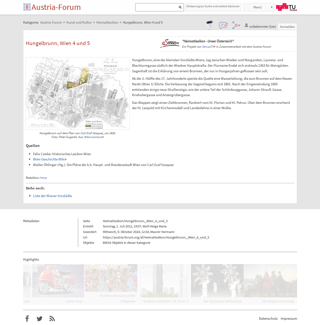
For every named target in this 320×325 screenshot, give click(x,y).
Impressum (289, 318)
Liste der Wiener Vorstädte (52, 195)
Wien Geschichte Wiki (49, 159)
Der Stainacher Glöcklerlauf (223, 301)
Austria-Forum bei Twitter (39, 319)
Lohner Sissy (73, 301)
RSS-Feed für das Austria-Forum (52, 319)
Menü (257, 7)
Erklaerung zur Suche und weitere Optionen (213, 6)
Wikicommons (93, 137)
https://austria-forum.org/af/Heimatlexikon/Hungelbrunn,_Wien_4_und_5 (156, 237)
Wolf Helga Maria (155, 226)
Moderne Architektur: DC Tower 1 (165, 301)
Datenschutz (268, 318)
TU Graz (286, 7)
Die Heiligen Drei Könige (278, 301)
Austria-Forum (56, 7)
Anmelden (287, 26)
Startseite (27, 7)
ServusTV (208, 47)
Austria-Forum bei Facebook (27, 319)
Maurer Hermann (162, 232)
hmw (43, 178)
